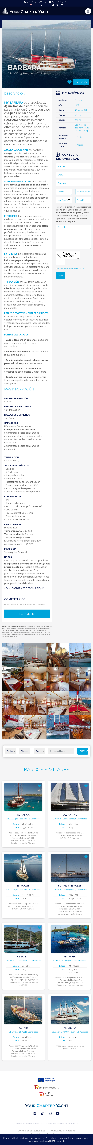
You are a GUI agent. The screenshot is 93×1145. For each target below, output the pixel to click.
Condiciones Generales (31, 1130)
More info (61, 1141)
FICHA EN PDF (27, 613)
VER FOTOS (81, 82)
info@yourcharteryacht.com (59, 2)
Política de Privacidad (63, 1130)
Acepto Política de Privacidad (71, 268)
